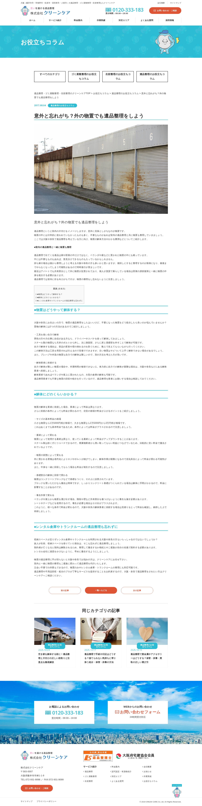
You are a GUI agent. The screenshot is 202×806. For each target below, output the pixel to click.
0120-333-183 (67, 712)
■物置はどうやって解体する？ (49, 294)
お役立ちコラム (151, 781)
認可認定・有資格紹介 (122, 771)
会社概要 (161, 3)
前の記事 (65, 590)
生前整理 (89, 781)
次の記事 (137, 590)
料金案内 (78, 20)
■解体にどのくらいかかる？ (48, 297)
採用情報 (170, 20)
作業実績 (101, 20)
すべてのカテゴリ (50, 74)
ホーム (32, 20)
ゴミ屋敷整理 (91, 776)
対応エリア (124, 20)
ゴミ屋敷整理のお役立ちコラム (84, 76)
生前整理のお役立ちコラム (118, 76)
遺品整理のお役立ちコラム (152, 76)
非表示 (61, 289)
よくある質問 (147, 20)
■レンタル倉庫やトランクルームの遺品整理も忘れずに (59, 301)
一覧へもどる (101, 590)
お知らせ (148, 771)
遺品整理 (89, 771)
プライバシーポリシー (46, 801)
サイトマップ (175, 3)
